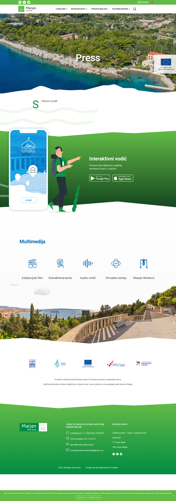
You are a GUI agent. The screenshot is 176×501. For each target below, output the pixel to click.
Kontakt (144, 2)
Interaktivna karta (60, 278)
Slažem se (81, 497)
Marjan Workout (143, 278)
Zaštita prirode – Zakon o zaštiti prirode (129, 433)
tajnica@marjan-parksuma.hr (82, 445)
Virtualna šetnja (115, 278)
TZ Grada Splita (119, 442)
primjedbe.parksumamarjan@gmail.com (86, 450)
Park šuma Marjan (119, 447)
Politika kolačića (94, 497)
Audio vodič (88, 278)
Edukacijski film (32, 278)
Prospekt (114, 467)
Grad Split (116, 438)
